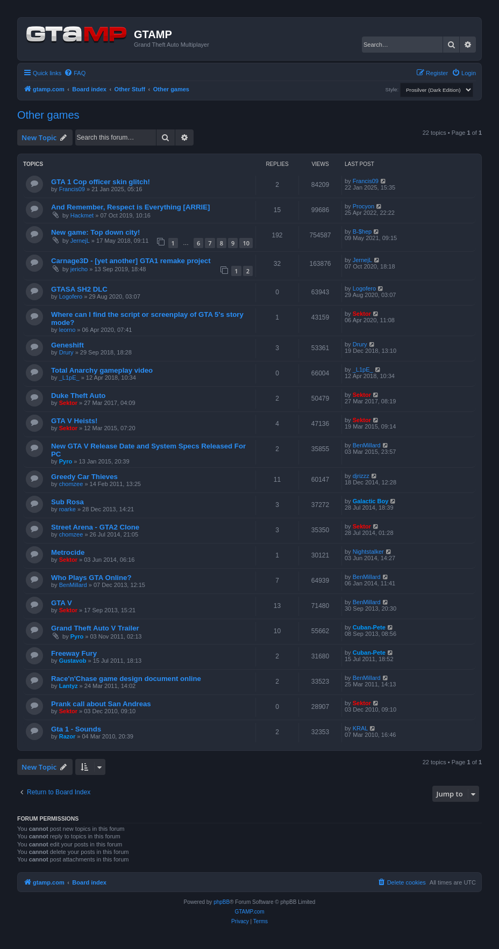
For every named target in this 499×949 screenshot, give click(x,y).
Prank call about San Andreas (101, 704)
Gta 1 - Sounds (76, 729)
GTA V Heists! (74, 421)
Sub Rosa (67, 502)
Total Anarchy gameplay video (102, 370)
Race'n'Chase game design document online (126, 679)
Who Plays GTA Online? (91, 578)
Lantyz (68, 686)
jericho (79, 269)
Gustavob (73, 660)
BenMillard (367, 445)
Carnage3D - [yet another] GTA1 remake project (131, 261)
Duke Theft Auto (78, 396)
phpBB (221, 902)
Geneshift (67, 345)
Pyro (65, 461)
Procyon (363, 206)
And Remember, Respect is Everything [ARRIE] (130, 207)
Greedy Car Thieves (84, 477)
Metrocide (67, 552)
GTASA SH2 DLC (79, 289)
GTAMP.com (249, 912)
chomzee (71, 484)
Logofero (70, 296)
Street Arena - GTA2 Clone (95, 527)
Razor (67, 736)
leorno (67, 330)
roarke (67, 509)
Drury (66, 352)
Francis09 (72, 189)
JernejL (80, 240)
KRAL (360, 728)
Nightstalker (368, 551)
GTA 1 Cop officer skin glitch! (100, 182)
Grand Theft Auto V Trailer (95, 628)
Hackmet (82, 215)
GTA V (61, 603)
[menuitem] (74, 73)
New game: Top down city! (95, 232)
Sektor (362, 313)
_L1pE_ (69, 377)
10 (246, 243)
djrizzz (361, 476)
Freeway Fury (74, 653)
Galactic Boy (371, 501)
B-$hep (362, 231)
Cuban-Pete (369, 627)
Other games (48, 115)
